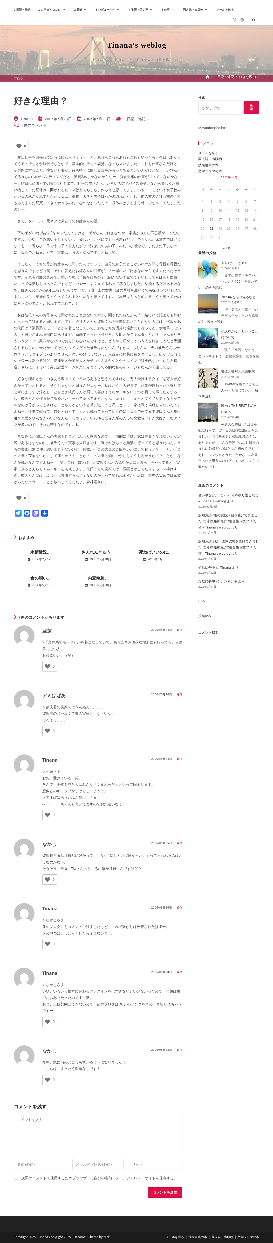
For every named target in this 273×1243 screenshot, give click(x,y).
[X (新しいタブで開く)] (234, 20)
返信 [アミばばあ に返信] (179, 694)
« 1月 (227, 248)
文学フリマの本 (210, 171)
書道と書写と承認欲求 (238, 371)
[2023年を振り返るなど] (208, 303)
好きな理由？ (249, 76)
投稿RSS (204, 615)
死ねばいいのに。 (155, 552)
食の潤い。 (40, 578)
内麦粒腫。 (98, 578)
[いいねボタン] (19, 146)
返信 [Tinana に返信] (179, 759)
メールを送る (208, 153)
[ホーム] (207, 76)
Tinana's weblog (136, 45)
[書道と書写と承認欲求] (208, 378)
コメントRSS (207, 632)
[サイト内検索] (253, 20)
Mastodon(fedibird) (213, 127)
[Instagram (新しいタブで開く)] (242, 20)
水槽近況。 (40, 552)
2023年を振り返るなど (238, 297)
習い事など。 (208, 495)
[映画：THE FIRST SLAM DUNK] (208, 412)
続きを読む (213, 287)
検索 (201, 97)
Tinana (27, 118)
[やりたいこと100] (208, 269)
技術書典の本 (208, 165)
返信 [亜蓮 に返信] (179, 630)
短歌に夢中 (206, 567)
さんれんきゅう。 (98, 552)
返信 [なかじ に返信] (179, 843)
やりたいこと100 (234, 262)
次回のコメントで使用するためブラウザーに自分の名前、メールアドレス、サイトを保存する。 (99, 1177)
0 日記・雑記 (135, 118)
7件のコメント (34, 125)
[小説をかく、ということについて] (208, 338)
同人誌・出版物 (210, 158)
